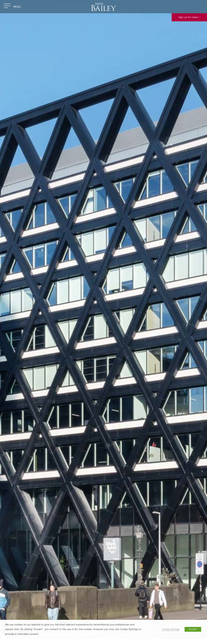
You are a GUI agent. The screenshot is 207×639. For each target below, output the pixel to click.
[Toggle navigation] (7, 5)
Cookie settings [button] (171, 629)
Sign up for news (189, 17)
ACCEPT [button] (193, 629)
